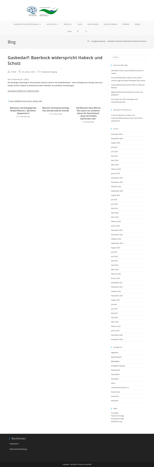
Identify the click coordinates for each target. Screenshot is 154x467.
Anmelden (115, 413)
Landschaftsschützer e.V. (120, 387)
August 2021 (115, 300)
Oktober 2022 (116, 239)
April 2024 (114, 160)
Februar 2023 (116, 221)
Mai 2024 (114, 156)
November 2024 (117, 138)
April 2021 (114, 317)
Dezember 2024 (117, 134)
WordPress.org (116, 421)
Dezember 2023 (117, 178)
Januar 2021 (115, 330)
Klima (113, 383)
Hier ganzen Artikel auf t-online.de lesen (23, 91)
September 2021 (117, 296)
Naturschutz (115, 392)
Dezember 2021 (117, 282)
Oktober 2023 (116, 186)
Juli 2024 (114, 147)
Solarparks (115, 396)
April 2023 (114, 213)
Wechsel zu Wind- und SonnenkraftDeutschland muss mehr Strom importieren (127, 118)
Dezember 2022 (117, 230)
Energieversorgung (49, 72)
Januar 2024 (115, 173)
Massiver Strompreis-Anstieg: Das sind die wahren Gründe (55, 109)
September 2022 (117, 243)
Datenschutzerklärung (18, 449)
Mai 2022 (114, 261)
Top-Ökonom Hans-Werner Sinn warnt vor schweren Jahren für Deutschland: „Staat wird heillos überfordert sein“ (88, 113)
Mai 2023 (114, 208)
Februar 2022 (116, 274)
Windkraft (114, 401)
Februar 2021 (116, 326)
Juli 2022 (114, 252)
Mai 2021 (114, 313)
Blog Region (115, 361)
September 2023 (117, 191)
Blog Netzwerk (116, 357)
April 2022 (114, 265)
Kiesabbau (115, 379)
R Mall (13, 72)
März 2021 (115, 322)
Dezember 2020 (117, 335)
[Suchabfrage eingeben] (128, 57)
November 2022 (117, 235)
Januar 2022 (115, 278)
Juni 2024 (114, 151)
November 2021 (117, 287)
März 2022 (115, 269)
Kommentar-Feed (117, 419)
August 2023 (115, 195)
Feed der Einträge (117, 416)
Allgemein (114, 352)
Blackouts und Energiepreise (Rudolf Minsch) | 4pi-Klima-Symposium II (23, 111)
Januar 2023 (115, 226)
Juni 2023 (114, 204)
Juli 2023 (114, 199)
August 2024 (115, 143)
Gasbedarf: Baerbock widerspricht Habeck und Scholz (126, 41)
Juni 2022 (114, 256)
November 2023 (117, 182)
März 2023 (115, 217)
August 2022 (115, 248)
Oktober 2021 (116, 291)
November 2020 (117, 339)
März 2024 (115, 165)
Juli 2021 (114, 304)
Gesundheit (115, 374)
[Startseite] (88, 41)
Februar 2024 (116, 169)
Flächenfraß (115, 370)
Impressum (14, 444)
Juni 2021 (114, 309)
